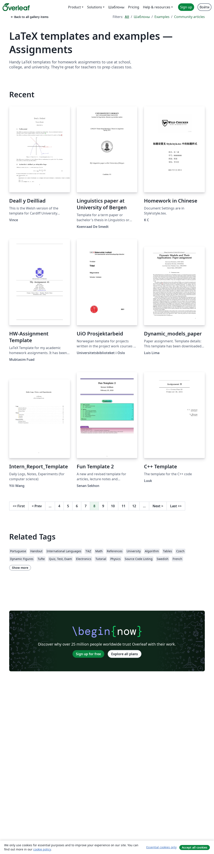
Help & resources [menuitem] (156, 7)
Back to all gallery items (29, 17)
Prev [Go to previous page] (37, 506)
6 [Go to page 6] (77, 506)
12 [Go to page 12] (134, 506)
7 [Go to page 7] (86, 506)
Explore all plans (124, 654)
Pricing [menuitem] (133, 7)
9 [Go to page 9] (103, 506)
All (127, 16)
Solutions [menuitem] (94, 7)
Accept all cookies (194, 847)
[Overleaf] (16, 7)
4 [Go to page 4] (59, 506)
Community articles (189, 16)
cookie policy (42, 849)
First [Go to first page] (19, 506)
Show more (20, 568)
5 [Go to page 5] (68, 506)
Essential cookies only (161, 847)
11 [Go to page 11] (123, 506)
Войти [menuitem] (204, 7)
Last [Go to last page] (176, 506)
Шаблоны (142, 16)
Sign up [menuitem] (186, 7)
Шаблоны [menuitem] (116, 7)
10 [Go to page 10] (113, 506)
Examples (161, 16)
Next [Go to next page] (158, 506)
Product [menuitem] (74, 7)
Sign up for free (88, 654)
